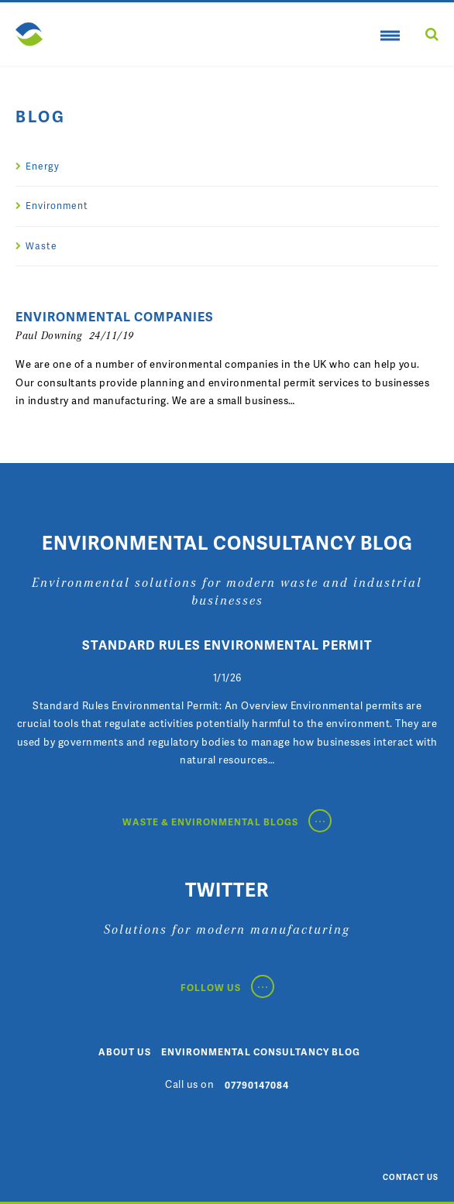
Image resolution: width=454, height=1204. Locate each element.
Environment (57, 205)
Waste (41, 245)
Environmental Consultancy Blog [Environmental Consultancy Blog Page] (260, 1051)
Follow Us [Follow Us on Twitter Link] (227, 987)
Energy (43, 166)
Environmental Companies (114, 316)
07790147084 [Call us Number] (257, 1085)
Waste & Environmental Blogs (227, 821)
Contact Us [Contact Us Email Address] (411, 1176)
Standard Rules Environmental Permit (227, 644)
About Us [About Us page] (124, 1051)
